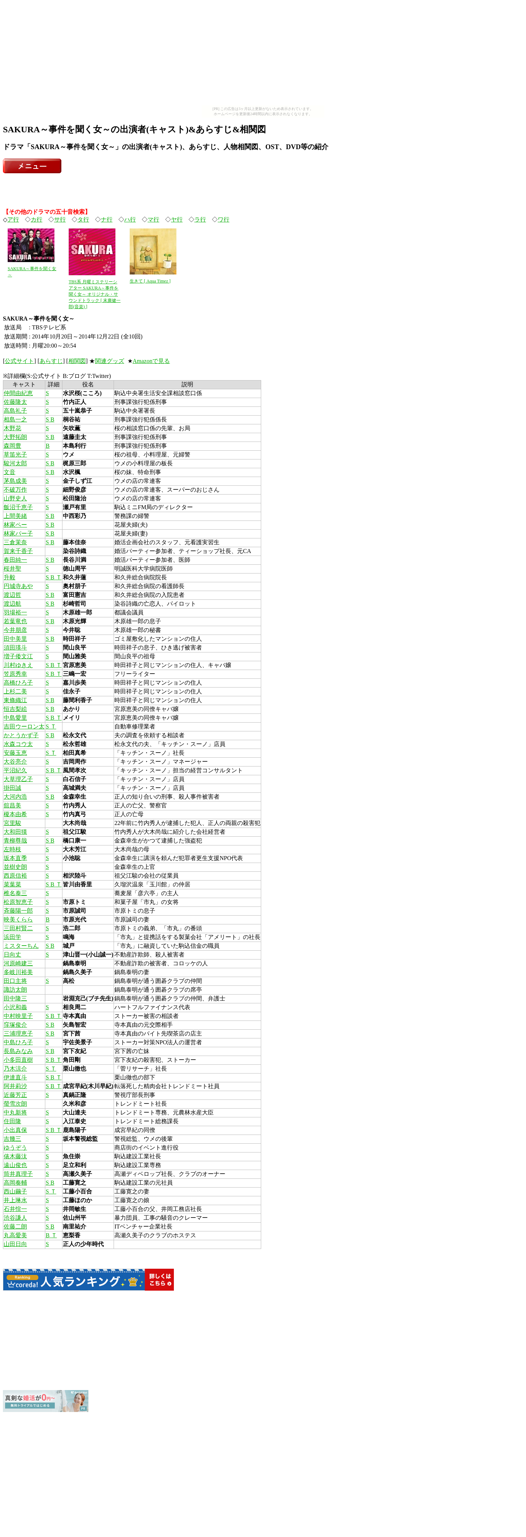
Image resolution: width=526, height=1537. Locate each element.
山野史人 (15, 498)
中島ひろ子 (18, 1042)
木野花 (12, 428)
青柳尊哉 (15, 840)
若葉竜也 (15, 621)
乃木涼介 (15, 1068)
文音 (9, 472)
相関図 (77, 361)
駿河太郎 (15, 463)
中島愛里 (15, 718)
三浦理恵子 (18, 1033)
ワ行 (223, 219)
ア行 (13, 219)
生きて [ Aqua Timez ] (150, 281)
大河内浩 (15, 797)
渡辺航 (12, 604)
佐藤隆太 (15, 402)
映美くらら (18, 919)
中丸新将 (15, 1112)
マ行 (153, 219)
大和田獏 (15, 832)
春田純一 (15, 560)
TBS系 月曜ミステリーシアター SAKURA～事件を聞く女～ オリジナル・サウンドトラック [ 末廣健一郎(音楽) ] (95, 294)
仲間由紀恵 (18, 393)
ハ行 (130, 219)
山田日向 (15, 1244)
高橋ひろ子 (18, 682)
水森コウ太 (18, 744)
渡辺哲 (12, 595)
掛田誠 (12, 788)
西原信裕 (15, 875)
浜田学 (12, 937)
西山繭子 (15, 1191)
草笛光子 (15, 454)
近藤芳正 (15, 1095)
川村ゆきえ (18, 665)
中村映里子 (18, 1016)
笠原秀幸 (15, 674)
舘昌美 (12, 805)
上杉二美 (15, 691)
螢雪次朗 (15, 1104)
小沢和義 (15, 1007)
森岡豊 (12, 446)
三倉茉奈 (15, 542)
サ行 (60, 219)
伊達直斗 (15, 1077)
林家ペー (15, 525)
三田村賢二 (18, 928)
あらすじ (51, 361)
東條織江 (15, 700)
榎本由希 (15, 814)
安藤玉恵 (15, 753)
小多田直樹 (18, 1060)
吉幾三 (12, 1139)
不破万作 (15, 490)
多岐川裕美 (18, 972)
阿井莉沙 (15, 1086)
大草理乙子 (18, 779)
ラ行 (200, 219)
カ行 (36, 219)
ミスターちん (21, 946)
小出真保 (15, 1130)
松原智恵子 (18, 902)
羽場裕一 (15, 612)
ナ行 (107, 219)
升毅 (9, 577)
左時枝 (12, 849)
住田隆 (12, 1121)
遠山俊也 (15, 1165)
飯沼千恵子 (18, 507)
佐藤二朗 (15, 1226)
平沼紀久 (15, 770)
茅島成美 (15, 481)
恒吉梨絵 (15, 709)
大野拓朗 (15, 437)
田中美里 (15, 639)
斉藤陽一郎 (18, 911)
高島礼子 (15, 411)
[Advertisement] (263, 54)
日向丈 (12, 954)
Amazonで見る (151, 361)
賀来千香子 (18, 551)
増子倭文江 (18, 656)
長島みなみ (18, 1051)
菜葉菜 (12, 884)
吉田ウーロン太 (24, 726)
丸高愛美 (15, 1235)
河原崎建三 (18, 963)
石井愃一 (15, 1209)
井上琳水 (15, 1200)
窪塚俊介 (15, 1025)
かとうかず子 (21, 735)
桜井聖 (12, 568)
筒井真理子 (18, 1174)
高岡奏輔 (15, 1183)
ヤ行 (177, 219)
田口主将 (15, 981)
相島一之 (15, 419)
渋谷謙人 (15, 1218)
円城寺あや (18, 586)
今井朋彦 (15, 630)
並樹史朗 (15, 867)
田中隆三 (15, 998)
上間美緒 (15, 516)
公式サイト (19, 361)
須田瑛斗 (15, 647)
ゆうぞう (15, 1147)
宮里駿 (12, 823)
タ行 (83, 219)
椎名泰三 (15, 893)
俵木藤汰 (15, 1156)
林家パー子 (18, 533)
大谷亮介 (15, 761)
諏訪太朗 (15, 990)
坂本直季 (15, 858)
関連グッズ (109, 361)
